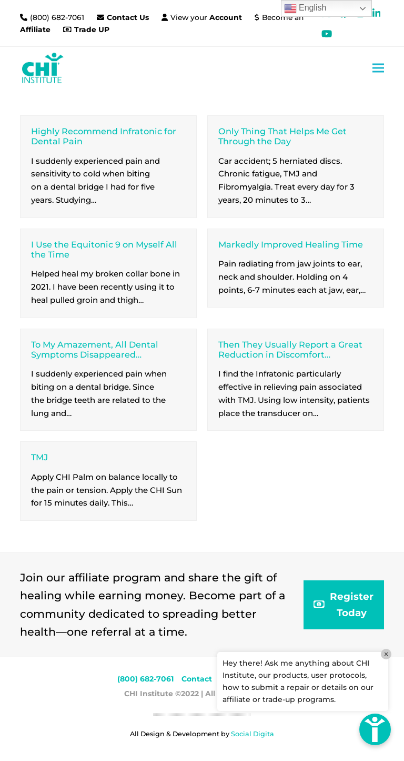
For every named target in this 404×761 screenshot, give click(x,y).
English (305, 8)
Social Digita (252, 734)
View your (206, 17)
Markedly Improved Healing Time (290, 244)
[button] (378, 67)
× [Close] (386, 654)
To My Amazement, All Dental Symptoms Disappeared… (94, 349)
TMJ (39, 457)
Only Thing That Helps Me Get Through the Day (282, 136)
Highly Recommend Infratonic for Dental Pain (103, 136)
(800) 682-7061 (58, 17)
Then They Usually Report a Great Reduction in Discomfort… (290, 349)
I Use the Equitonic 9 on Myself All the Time (104, 249)
